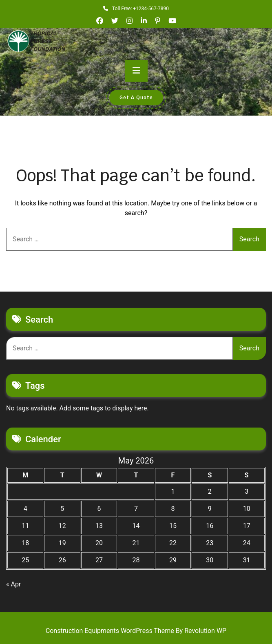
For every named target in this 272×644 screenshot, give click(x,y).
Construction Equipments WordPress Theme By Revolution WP (136, 631)
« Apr (13, 584)
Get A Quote (136, 97)
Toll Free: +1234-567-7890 (136, 8)
